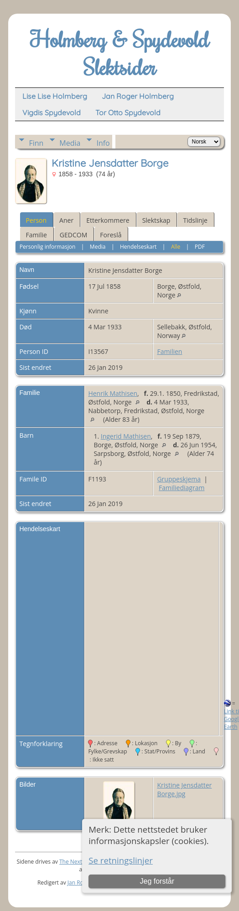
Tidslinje (195, 220)
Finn (36, 143)
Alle (175, 247)
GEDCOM (73, 234)
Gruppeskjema (179, 479)
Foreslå (110, 234)
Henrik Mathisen (112, 393)
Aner (66, 220)
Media (69, 143)
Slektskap (156, 220)
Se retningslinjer (120, 860)
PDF (200, 247)
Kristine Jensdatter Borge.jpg (184, 789)
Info (102, 143)
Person (36, 220)
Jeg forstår (157, 881)
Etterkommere (108, 220)
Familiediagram (181, 487)
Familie (36, 234)
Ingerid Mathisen (126, 436)
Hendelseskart (138, 247)
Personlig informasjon (48, 247)
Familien (169, 351)
